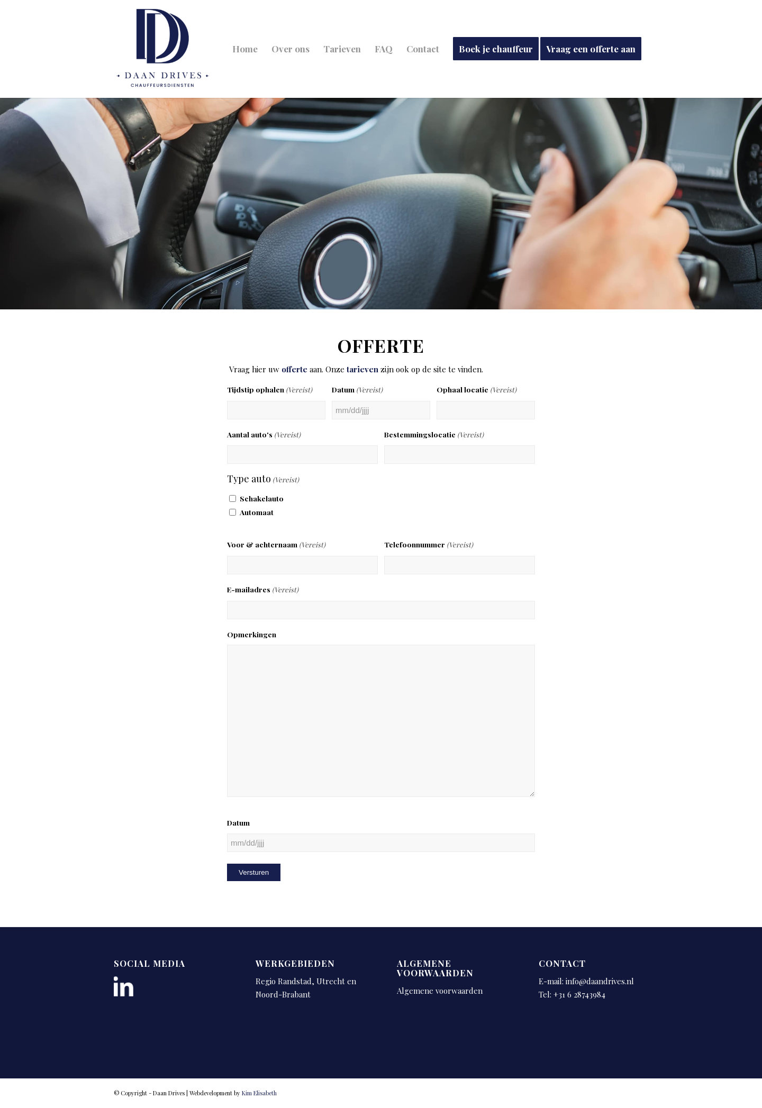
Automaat (257, 512)
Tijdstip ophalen (269, 390)
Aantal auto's (264, 435)
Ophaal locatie (476, 390)
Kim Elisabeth (259, 1093)
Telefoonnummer (428, 545)
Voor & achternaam (276, 545)
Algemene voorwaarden (440, 990)
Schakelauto (262, 498)
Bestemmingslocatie (434, 435)
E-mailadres (262, 590)
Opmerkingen (251, 634)
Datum (357, 390)
